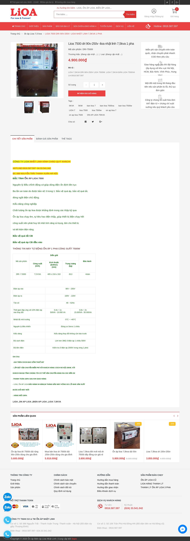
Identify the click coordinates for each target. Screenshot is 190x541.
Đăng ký (159, 16)
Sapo (74, 539)
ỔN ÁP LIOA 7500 (34, 178)
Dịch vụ (120, 26)
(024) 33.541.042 (133, 508)
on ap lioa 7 (111, 110)
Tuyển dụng (106, 26)
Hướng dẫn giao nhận (107, 487)
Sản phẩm (47, 26)
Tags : (70, 101)
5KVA (71, 106)
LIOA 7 (72, 110)
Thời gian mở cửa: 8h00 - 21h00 (24, 2)
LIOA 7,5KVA (54, 401)
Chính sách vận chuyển (65, 483)
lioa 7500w (97, 110)
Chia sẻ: (71, 122)
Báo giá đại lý (47, 2)
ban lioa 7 (91, 106)
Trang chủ (18, 26)
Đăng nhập (149, 16)
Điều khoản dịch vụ (106, 491)
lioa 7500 (83, 110)
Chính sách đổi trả (63, 487)
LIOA (15, 401)
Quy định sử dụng (62, 491)
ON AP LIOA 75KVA (96, 115)
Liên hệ (130, 26)
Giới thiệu (34, 26)
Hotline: (166, 26)
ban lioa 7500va (107, 106)
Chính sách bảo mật (63, 480)
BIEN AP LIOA (40, 401)
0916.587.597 (112, 508)
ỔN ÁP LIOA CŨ (148, 480)
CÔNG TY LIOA (21, 161)
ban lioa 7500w (125, 106)
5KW (80, 106)
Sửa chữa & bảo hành (84, 26)
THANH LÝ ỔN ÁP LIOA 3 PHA (156, 487)
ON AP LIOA (25, 401)
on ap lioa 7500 (76, 115)
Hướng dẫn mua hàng (65, 2)
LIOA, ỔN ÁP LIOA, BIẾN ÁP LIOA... (94, 8)
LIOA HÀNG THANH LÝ (152, 483)
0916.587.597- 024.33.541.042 (37, 531)
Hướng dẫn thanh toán (108, 483)
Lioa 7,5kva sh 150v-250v (160, 451)
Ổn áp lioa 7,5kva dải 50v (126, 451)
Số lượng (72, 85)
